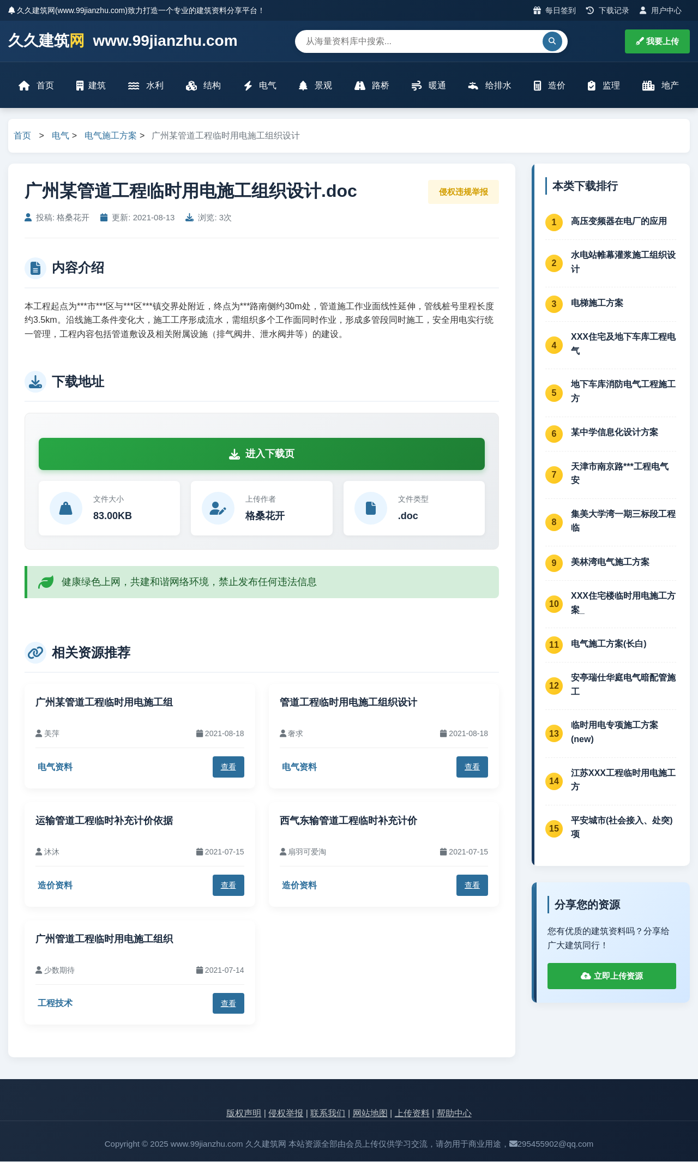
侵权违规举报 (463, 192)
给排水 (489, 86)
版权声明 (243, 1114)
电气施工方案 (111, 136)
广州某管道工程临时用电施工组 (104, 702)
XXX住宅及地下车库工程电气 (623, 345)
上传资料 (412, 1114)
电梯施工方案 (597, 303)
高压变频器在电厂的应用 (619, 221)
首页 (36, 86)
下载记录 (607, 10)
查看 (228, 767)
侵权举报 (285, 1114)
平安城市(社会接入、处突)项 (622, 828)
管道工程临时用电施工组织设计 (348, 702)
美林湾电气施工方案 (610, 562)
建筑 (91, 86)
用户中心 (661, 10)
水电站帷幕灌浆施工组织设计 (623, 262)
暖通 (429, 86)
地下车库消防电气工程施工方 (623, 392)
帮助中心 (454, 1114)
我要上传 (657, 41)
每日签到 (554, 10)
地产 (660, 86)
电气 (260, 86)
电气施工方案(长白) (609, 644)
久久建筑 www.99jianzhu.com (123, 41)
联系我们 (327, 1114)
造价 (549, 86)
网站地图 (370, 1114)
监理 (603, 86)
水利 (146, 86)
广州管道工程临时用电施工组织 (104, 939)
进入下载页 (261, 454)
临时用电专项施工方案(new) (614, 733)
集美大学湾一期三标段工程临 (623, 521)
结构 (203, 86)
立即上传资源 (611, 976)
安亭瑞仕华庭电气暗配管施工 (623, 685)
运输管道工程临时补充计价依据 (104, 821)
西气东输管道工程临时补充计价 (348, 821)
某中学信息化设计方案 (614, 433)
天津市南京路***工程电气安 (620, 474)
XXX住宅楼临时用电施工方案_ (623, 603)
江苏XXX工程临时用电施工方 (623, 780)
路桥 (371, 86)
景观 (315, 86)
